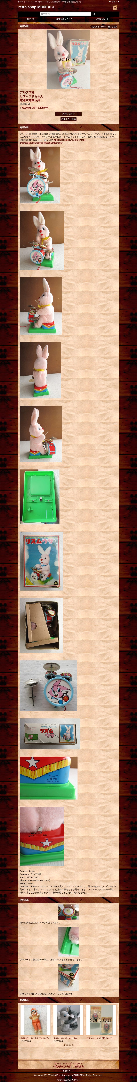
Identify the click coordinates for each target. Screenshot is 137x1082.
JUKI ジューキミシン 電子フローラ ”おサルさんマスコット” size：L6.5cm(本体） (101, 1038)
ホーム (58, 1063)
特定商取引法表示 (62, 1066)
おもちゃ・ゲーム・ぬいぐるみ (104, 27)
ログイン (31, 19)
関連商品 (24, 1000)
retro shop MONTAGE (37, 7)
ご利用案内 (78, 1066)
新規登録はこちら (64, 19)
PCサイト (113, 2)
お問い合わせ (102, 19)
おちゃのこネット (73, 1080)
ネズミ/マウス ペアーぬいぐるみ (66, 1038)
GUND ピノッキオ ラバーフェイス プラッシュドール (35, 1038)
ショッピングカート (115, 7)
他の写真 (24, 900)
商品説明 (24, 127)
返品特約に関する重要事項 (35, 107)
